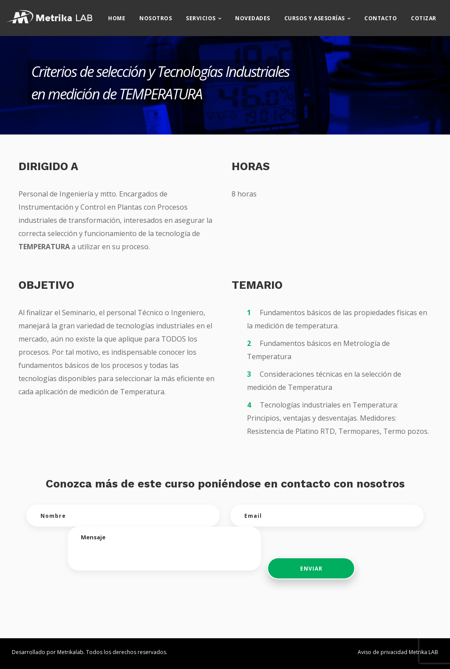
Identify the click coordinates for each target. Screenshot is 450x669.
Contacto (387, 15)
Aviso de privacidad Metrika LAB (398, 652)
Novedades (259, 15)
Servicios (208, 15)
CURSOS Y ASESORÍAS (321, 15)
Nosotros (162, 15)
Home (123, 15)
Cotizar (430, 15)
